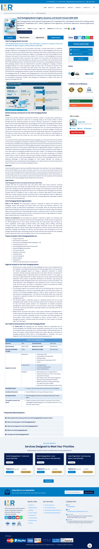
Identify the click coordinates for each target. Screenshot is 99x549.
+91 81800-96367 (71, 506)
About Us (51, 7)
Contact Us (32, 515)
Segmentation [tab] (40, 37)
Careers (30, 510)
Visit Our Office (91, 1)
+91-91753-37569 (61, 1)
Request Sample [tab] (55, 37)
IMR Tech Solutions (68, 544)
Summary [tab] (10, 37)
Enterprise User (82, 54)
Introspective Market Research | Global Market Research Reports (17, 13)
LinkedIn (73, 128)
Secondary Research (49, 507)
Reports (32, 13)
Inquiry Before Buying (77, 132)
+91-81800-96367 (51, 1)
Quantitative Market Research (52, 510)
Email (80, 128)
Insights (79, 7)
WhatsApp (87, 128)
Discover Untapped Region (25, 32)
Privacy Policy (32, 518)
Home (45, 7)
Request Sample (75, 101)
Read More (9, 472)
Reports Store (61, 7)
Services (71, 7)
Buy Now (81, 59)
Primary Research (48, 505)
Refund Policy (32, 520)
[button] (69, 73)
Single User (82, 50)
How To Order (32, 513)
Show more (48, 481)
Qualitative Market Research (51, 513)
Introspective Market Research (37, 544)
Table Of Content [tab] (24, 37)
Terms (30, 523)
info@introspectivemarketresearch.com (76, 1)
